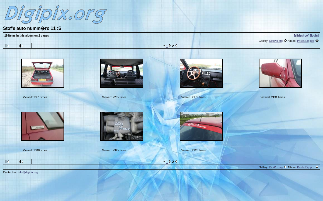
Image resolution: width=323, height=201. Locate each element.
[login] (314, 35)
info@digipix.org (28, 172)
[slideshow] (301, 35)
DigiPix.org (276, 40)
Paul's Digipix (305, 40)
